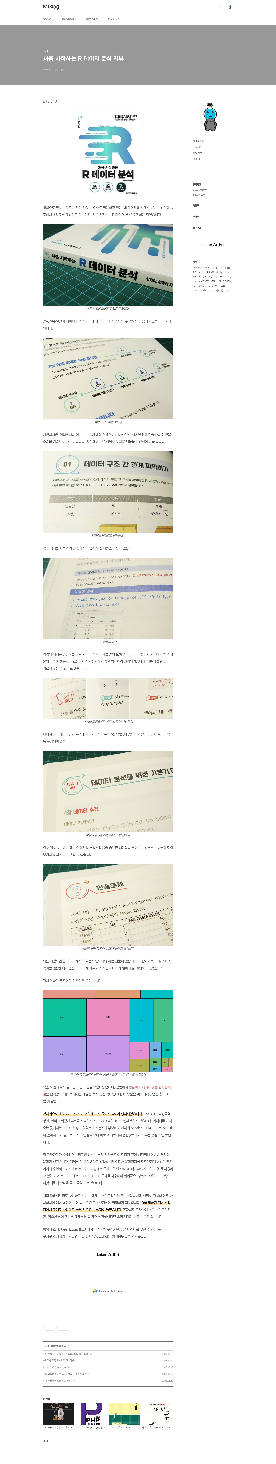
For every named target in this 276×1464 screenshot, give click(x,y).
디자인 (214, 267)
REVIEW (227, 281)
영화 (213, 281)
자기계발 (220, 290)
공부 (210, 276)
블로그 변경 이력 (200, 190)
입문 (194, 276)
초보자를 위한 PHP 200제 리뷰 (58, 1360)
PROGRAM (68, 19)
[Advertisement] (108, 1291)
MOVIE (215, 286)
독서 (219, 281)
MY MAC (114, 19)
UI (220, 267)
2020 (200, 286)
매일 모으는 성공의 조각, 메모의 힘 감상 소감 (65, 1374)
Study (203, 290)
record (196, 158)
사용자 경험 (204, 281)
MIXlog (51, 7)
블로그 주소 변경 (200, 195)
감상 (227, 272)
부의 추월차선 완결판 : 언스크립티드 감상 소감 (65, 1353)
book (46, 1346)
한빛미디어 (209, 272)
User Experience (201, 267)
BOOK (47, 19)
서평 (207, 286)
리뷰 (228, 290)
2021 (211, 290)
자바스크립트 (224, 276)
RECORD (92, 19)
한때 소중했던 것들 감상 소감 (57, 1380)
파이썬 (227, 267)
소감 (194, 272)
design (219, 272)
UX (194, 286)
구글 (200, 272)
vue (194, 281)
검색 (222, 7)
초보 (223, 286)
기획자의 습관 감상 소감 (54, 1367)
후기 (204, 276)
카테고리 (198, 141)
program (197, 153)
